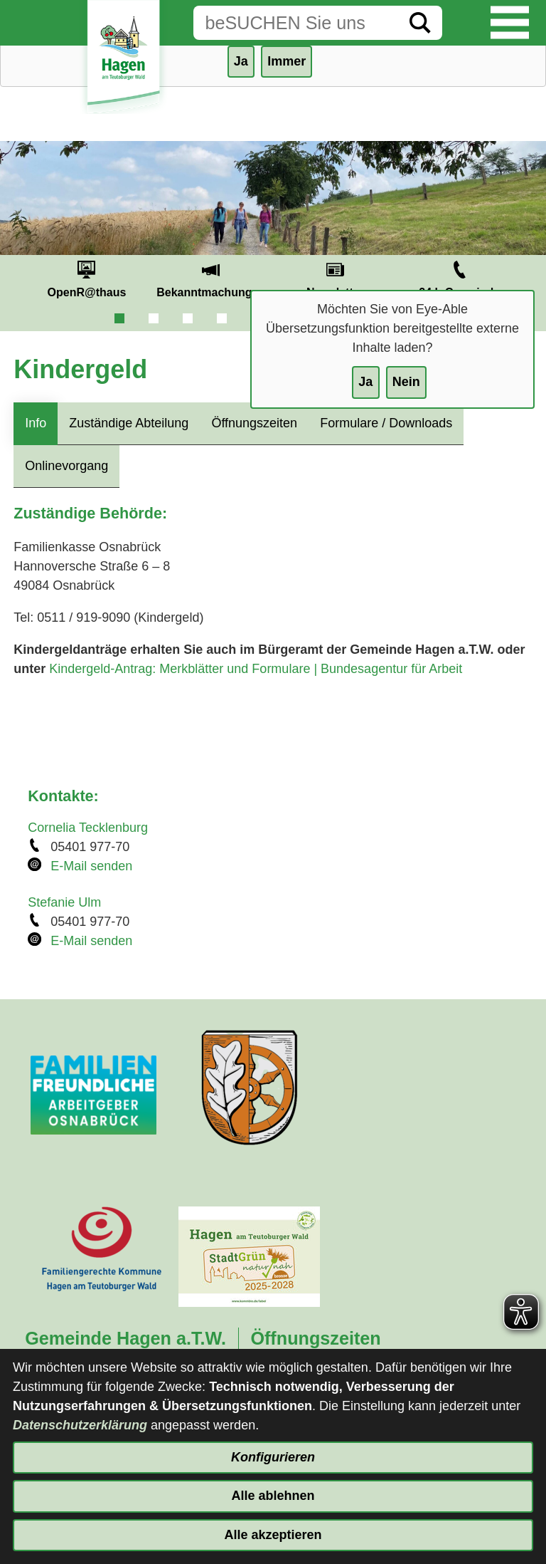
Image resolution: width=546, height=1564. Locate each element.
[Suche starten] (420, 23)
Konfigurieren (273, 1457)
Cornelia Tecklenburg (88, 827)
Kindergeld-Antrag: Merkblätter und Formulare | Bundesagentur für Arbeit (255, 669)
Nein (406, 382)
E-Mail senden (91, 866)
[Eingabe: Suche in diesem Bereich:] (295, 23)
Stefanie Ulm (64, 902)
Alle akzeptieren (272, 1535)
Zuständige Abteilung (128, 423)
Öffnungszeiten (254, 423)
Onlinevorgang (66, 466)
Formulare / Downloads (386, 423)
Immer (286, 61)
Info (35, 423)
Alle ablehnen (272, 1496)
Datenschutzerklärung (80, 1425)
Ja (365, 382)
